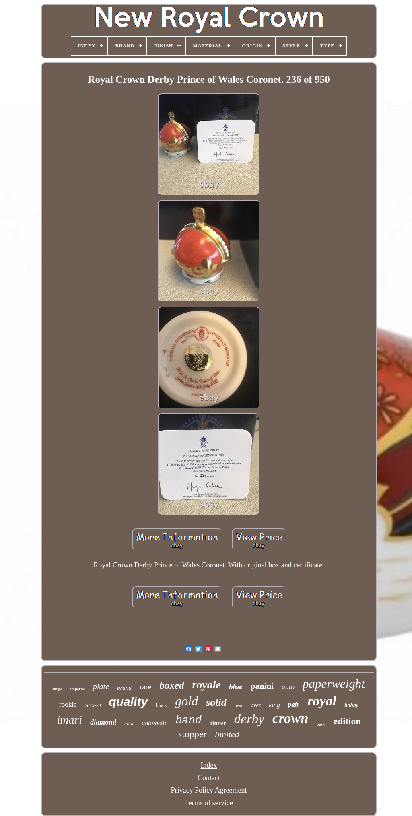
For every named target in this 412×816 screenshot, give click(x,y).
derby (249, 719)
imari (69, 719)
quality (128, 701)
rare (146, 686)
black (161, 705)
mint (129, 723)
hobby (351, 705)
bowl (320, 724)
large (57, 688)
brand (124, 687)
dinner (218, 723)
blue (236, 686)
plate (101, 686)
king (274, 704)
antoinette (154, 722)
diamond (103, 722)
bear (239, 705)
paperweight (334, 684)
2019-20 (92, 705)
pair (293, 704)
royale (206, 684)
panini (262, 686)
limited (227, 734)
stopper (192, 734)
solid (216, 702)
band (188, 721)
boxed (171, 685)
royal (321, 700)
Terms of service (209, 803)
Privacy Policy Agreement (209, 790)
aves (256, 705)
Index (209, 765)
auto (288, 687)
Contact (209, 778)
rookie (67, 704)
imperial (77, 689)
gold (186, 701)
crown (290, 718)
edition (347, 721)
